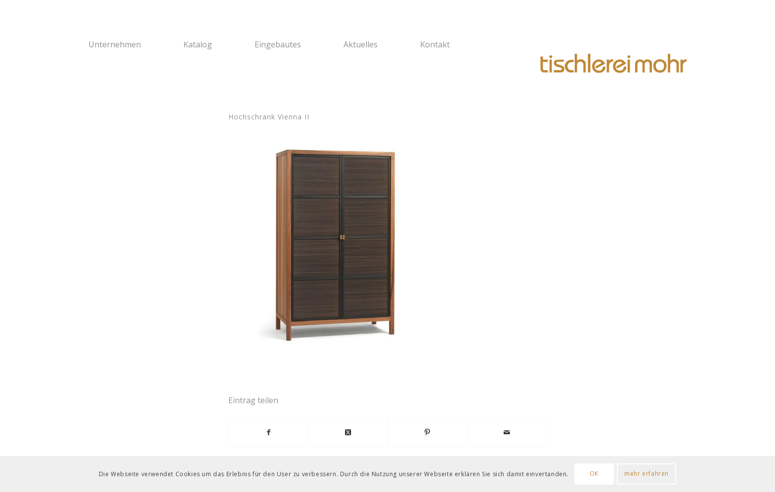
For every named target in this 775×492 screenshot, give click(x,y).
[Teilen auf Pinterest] (427, 432)
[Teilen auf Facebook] (268, 432)
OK (594, 473)
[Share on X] (348, 432)
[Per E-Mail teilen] (507, 432)
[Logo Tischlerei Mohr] (612, 64)
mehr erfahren (646, 473)
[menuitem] (129, 44)
